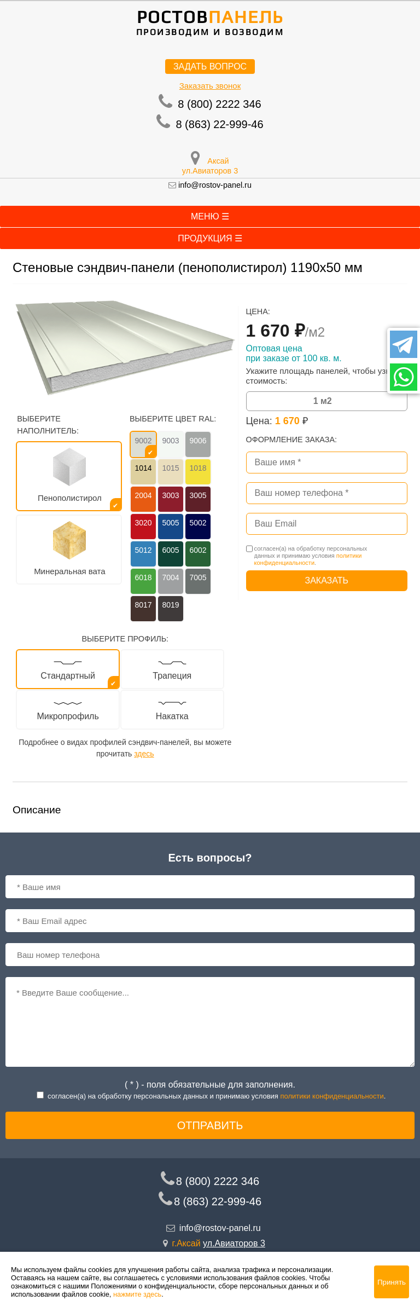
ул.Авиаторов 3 (210, 170)
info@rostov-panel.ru (215, 185)
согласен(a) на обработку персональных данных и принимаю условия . (311, 555)
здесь (144, 753)
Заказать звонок (210, 85)
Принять (391, 1282)
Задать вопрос (210, 66)
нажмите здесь (137, 1294)
